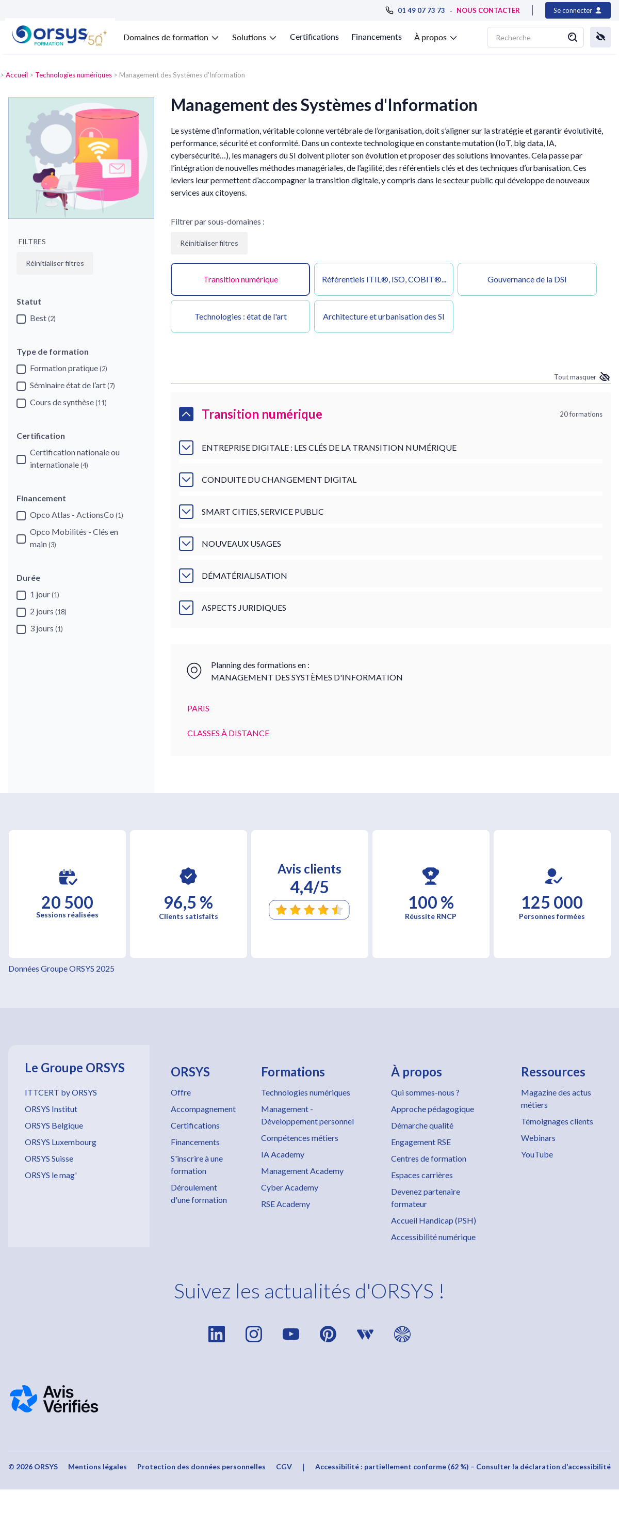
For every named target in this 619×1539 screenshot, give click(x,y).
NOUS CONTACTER (488, 10)
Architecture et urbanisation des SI (384, 316)
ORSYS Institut (51, 1109)
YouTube (537, 1154)
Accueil (17, 75)
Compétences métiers (299, 1138)
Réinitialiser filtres (209, 243)
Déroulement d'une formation (199, 1193)
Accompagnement (203, 1109)
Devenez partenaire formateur (425, 1197)
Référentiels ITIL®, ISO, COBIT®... (384, 279)
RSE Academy (285, 1204)
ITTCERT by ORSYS (61, 1092)
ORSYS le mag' (51, 1175)
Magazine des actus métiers (556, 1098)
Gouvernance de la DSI (527, 279)
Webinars (538, 1138)
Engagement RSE (421, 1142)
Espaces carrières (422, 1175)
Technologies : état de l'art (240, 316)
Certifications (314, 36)
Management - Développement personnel (307, 1115)
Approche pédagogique (432, 1109)
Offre (181, 1092)
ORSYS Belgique (54, 1125)
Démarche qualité (422, 1125)
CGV (284, 1466)
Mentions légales (97, 1466)
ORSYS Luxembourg (60, 1142)
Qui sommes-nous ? (425, 1092)
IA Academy (282, 1154)
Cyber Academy (289, 1187)
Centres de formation (428, 1158)
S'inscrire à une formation (197, 1164)
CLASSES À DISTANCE (228, 733)
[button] (171, 35)
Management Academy (302, 1171)
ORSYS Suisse (49, 1158)
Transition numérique (240, 279)
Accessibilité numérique (433, 1237)
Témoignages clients (557, 1121)
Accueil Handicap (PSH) (433, 1220)
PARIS (198, 708)
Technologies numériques (73, 75)
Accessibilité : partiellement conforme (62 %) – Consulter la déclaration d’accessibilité (463, 1466)
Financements (376, 36)
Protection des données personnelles (201, 1466)
